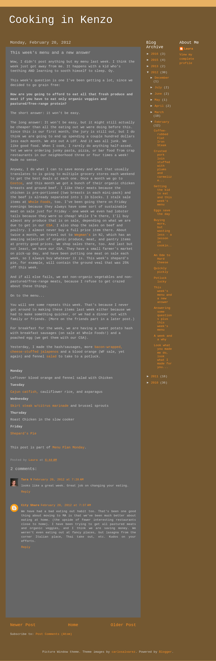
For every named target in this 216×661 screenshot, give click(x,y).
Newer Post (23, 624)
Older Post (123, 624)
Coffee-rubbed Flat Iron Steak (161, 138)
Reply (25, 491)
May (158, 100)
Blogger (165, 652)
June (159, 93)
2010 (155, 382)
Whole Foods (39, 202)
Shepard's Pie (23, 433)
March (159, 112)
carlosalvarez (123, 652)
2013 (155, 66)
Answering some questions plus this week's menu (163, 319)
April (160, 106)
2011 (155, 376)
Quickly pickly (161, 270)
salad (50, 356)
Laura (188, 48)
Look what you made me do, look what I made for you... (163, 356)
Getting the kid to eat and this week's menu (163, 195)
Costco (16, 183)
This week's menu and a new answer (163, 295)
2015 (155, 60)
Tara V (26, 479)
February (162, 122)
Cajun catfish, (24, 392)
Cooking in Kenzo (61, 20)
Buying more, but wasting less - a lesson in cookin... (163, 234)
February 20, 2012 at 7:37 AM (66, 505)
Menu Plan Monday (68, 447)
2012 (155, 72)
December (162, 78)
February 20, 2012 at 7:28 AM (59, 479)
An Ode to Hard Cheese (162, 259)
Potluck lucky (160, 279)
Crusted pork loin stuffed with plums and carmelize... (163, 166)
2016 (155, 54)
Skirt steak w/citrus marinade (39, 406)
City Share (30, 505)
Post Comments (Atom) (54, 634)
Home (73, 624)
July (159, 87)
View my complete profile (187, 59)
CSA (49, 225)
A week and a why (163, 337)
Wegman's (82, 235)
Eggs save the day (162, 212)
